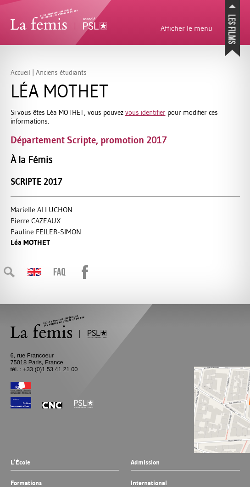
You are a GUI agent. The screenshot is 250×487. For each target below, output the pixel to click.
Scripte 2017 (36, 181)
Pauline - (46, 231)
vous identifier (145, 112)
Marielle (41, 209)
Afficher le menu (186, 28)
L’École (20, 462)
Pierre (36, 220)
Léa (30, 242)
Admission (145, 462)
